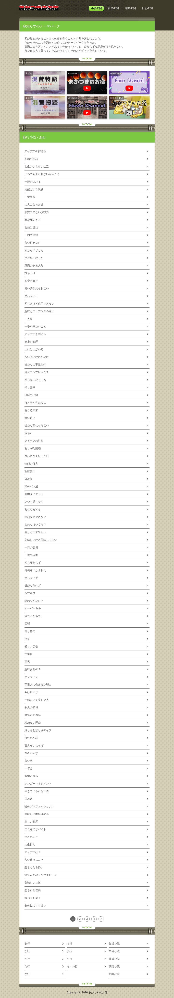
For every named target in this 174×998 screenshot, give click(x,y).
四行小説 (29, 137)
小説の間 (96, 8)
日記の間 (147, 8)
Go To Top (87, 58)
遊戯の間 (130, 8)
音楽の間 (113, 8)
